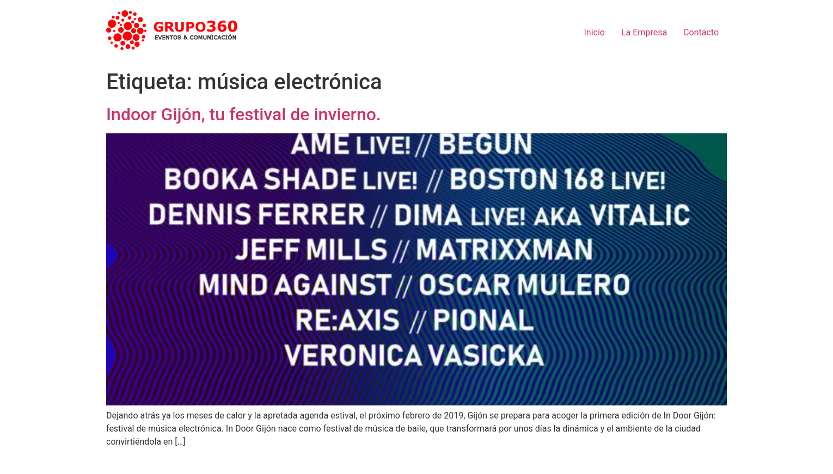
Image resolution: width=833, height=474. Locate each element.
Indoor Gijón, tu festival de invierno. (243, 114)
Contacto (701, 32)
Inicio (594, 32)
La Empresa (644, 32)
